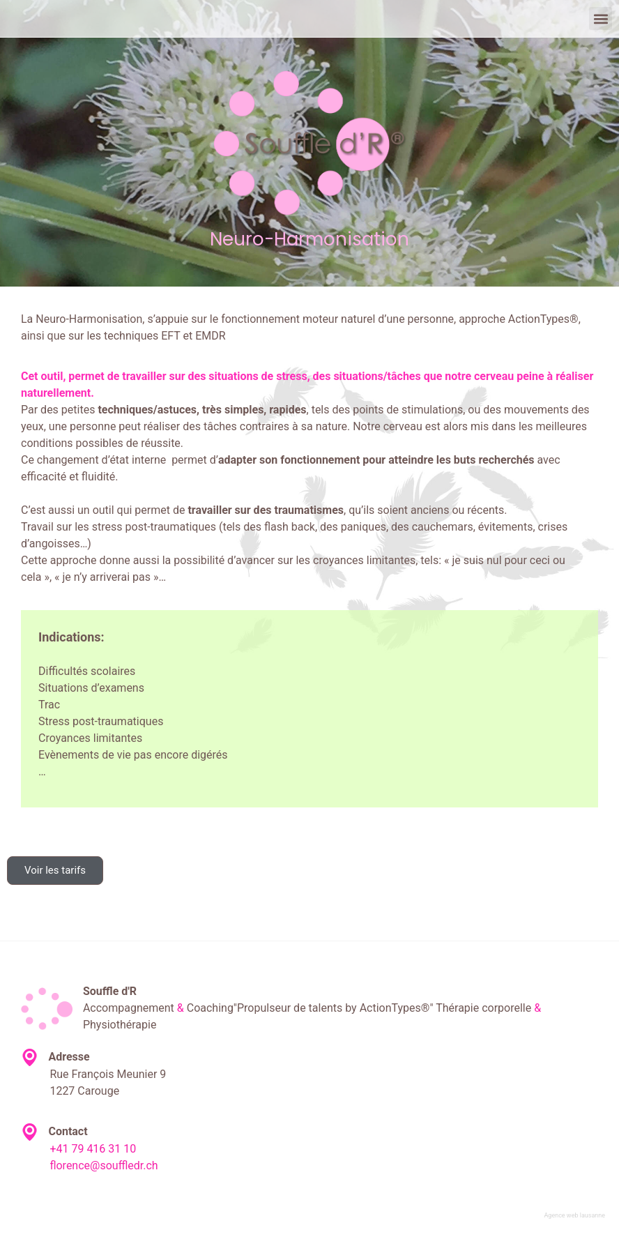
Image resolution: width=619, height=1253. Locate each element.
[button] (600, 18)
